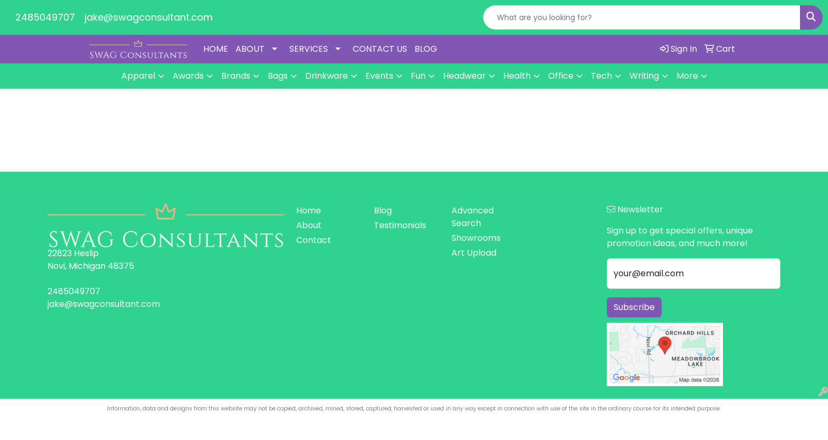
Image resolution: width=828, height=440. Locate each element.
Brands (235, 76)
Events (379, 76)
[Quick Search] (642, 17)
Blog (383, 210)
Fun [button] (418, 76)
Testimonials (400, 225)
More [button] (687, 76)
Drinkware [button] (326, 76)
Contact (313, 240)
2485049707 (45, 17)
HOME (215, 49)
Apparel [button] (138, 76)
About (309, 225)
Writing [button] (644, 76)
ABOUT (250, 49)
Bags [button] (278, 76)
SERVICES (308, 49)
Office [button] (560, 76)
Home (308, 210)
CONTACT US (380, 49)
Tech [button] (601, 76)
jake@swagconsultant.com (148, 17)
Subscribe (634, 307)
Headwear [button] (464, 76)
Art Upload (473, 253)
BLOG (426, 49)
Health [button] (517, 76)
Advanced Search (472, 216)
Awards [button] (188, 76)
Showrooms (476, 238)
